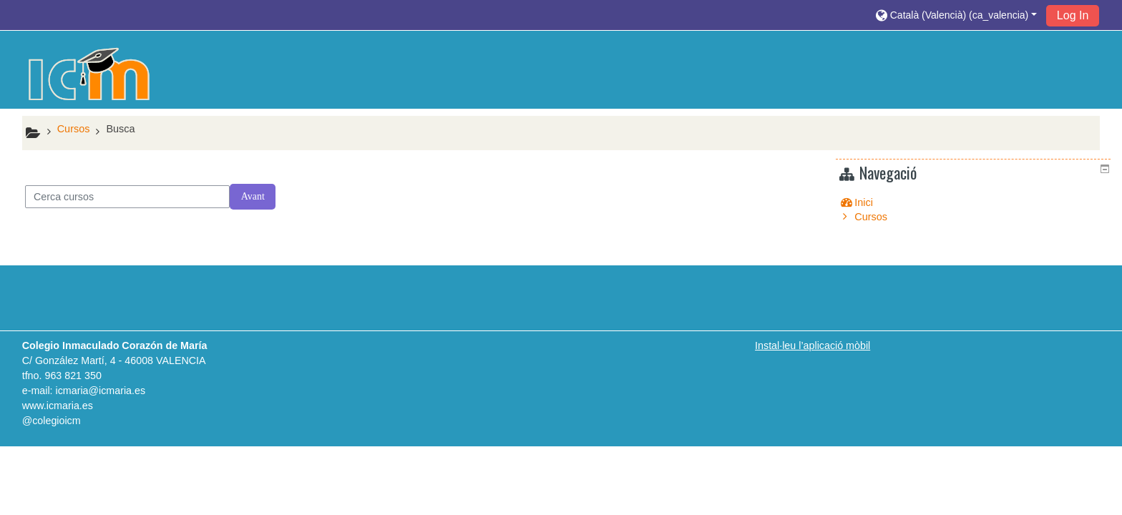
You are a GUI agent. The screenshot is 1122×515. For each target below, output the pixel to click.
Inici (874, 202)
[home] (89, 74)
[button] (956, 14)
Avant (253, 196)
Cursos (881, 216)
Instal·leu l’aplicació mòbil (812, 345)
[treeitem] (975, 202)
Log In (1072, 15)
